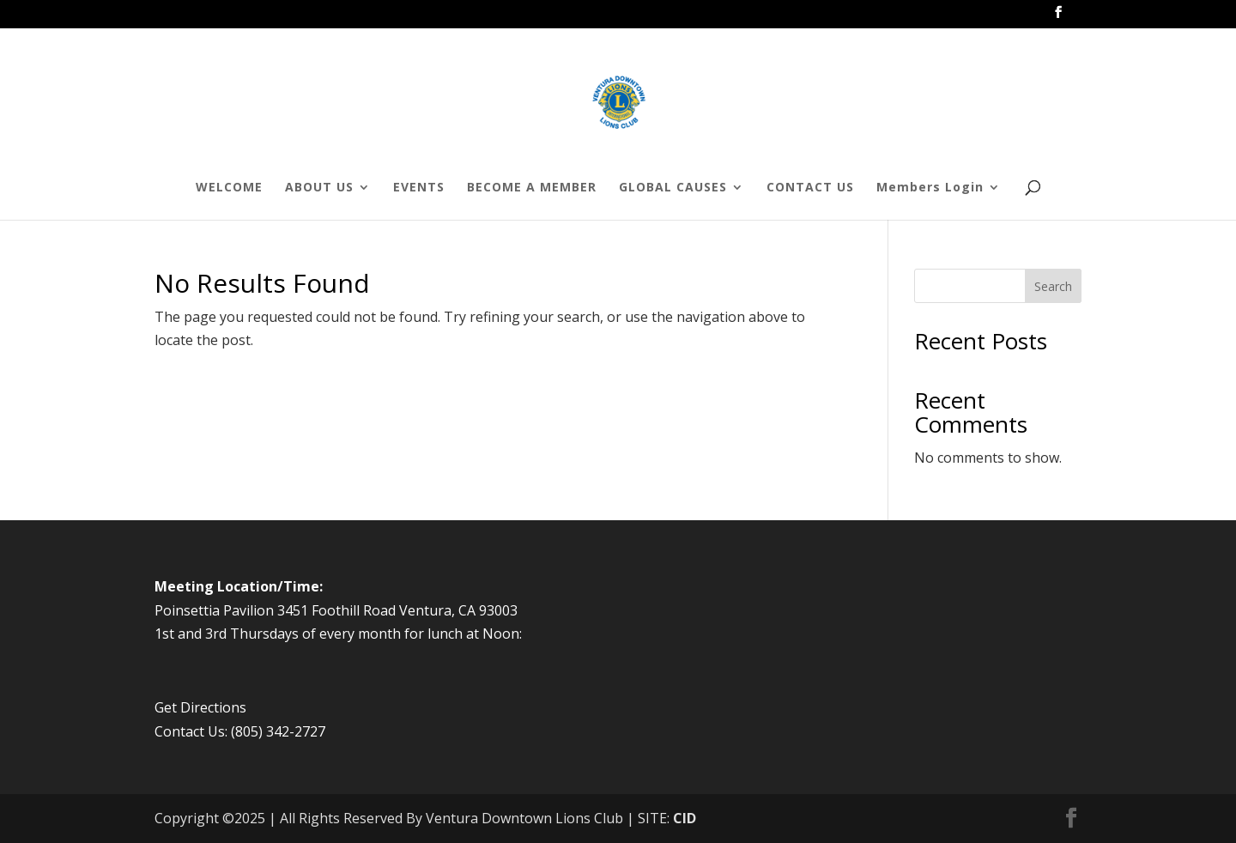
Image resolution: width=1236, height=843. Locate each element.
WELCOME (229, 188)
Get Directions (200, 707)
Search (1053, 286)
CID (684, 818)
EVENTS (419, 188)
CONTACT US (810, 188)
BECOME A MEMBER (532, 188)
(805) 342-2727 (278, 731)
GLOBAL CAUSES (673, 188)
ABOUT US (319, 188)
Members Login (930, 188)
